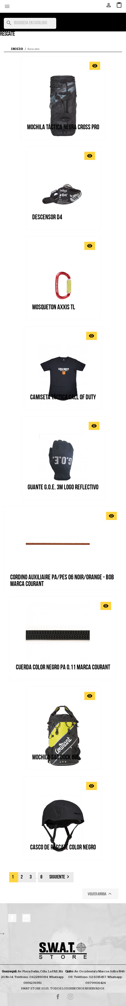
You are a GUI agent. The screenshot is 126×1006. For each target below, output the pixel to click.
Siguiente (60, 877)
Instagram (26, 918)
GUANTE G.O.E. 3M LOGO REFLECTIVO (63, 487)
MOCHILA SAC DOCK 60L (55, 757)
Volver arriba (100, 894)
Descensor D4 (47, 217)
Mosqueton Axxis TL (53, 307)
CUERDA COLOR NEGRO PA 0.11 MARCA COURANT (63, 667)
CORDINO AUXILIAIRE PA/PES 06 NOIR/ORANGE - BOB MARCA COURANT (62, 581)
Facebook (12, 918)
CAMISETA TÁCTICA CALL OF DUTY (63, 397)
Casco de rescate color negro (63, 847)
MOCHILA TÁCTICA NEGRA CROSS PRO (63, 127)
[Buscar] (30, 23)
